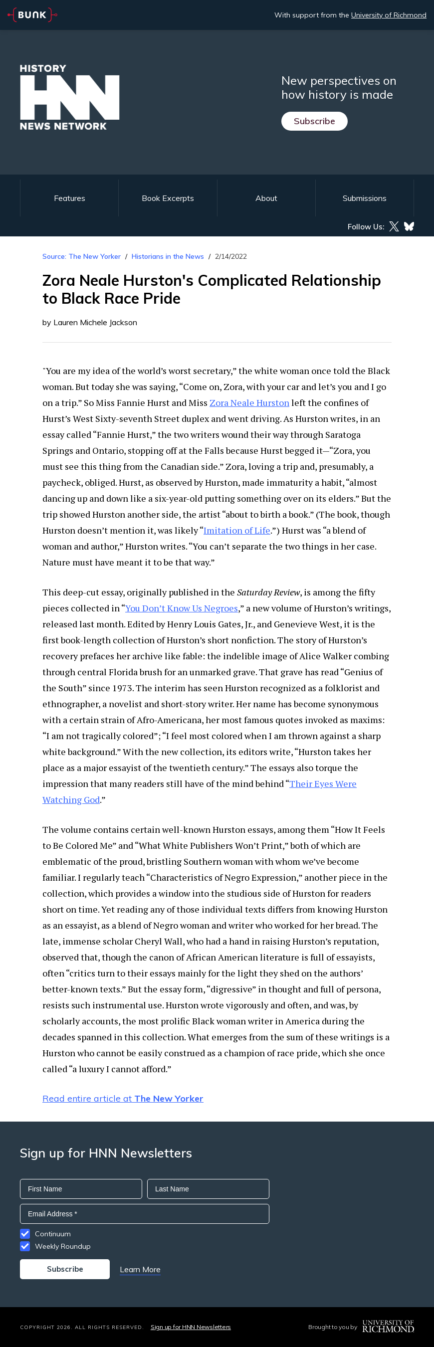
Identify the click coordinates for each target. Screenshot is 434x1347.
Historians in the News (168, 256)
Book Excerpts (168, 198)
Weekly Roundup (63, 1246)
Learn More (140, 1269)
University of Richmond (389, 14)
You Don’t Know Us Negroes (181, 608)
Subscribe (314, 121)
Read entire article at (123, 1098)
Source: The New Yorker (81, 256)
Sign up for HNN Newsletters (191, 1327)
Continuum (53, 1233)
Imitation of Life (237, 530)
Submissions (365, 198)
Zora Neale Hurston (249, 402)
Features (69, 198)
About (266, 198)
